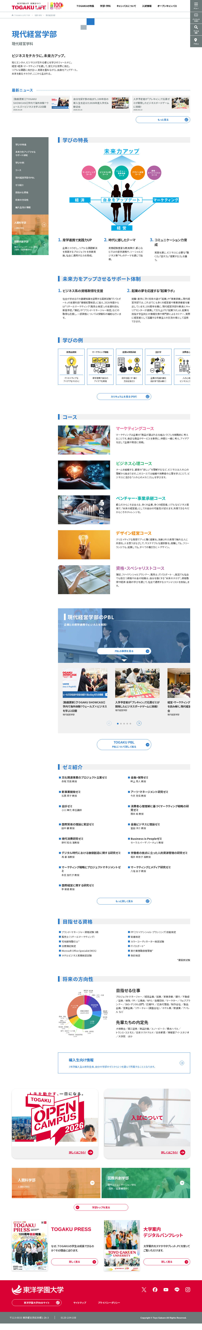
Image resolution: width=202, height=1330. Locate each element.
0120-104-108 (68, 1324)
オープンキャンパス (167, 5)
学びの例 (19, 169)
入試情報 (147, 5)
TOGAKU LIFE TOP (21, 15)
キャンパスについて (126, 5)
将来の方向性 (21, 206)
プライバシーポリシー (109, 1309)
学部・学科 (105, 5)
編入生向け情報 (23, 213)
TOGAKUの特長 (85, 5)
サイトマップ (79, 1309)
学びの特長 (20, 151)
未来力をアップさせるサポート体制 (25, 160)
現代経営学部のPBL (25, 184)
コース (18, 176)
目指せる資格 (21, 199)
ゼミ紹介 (19, 191)
